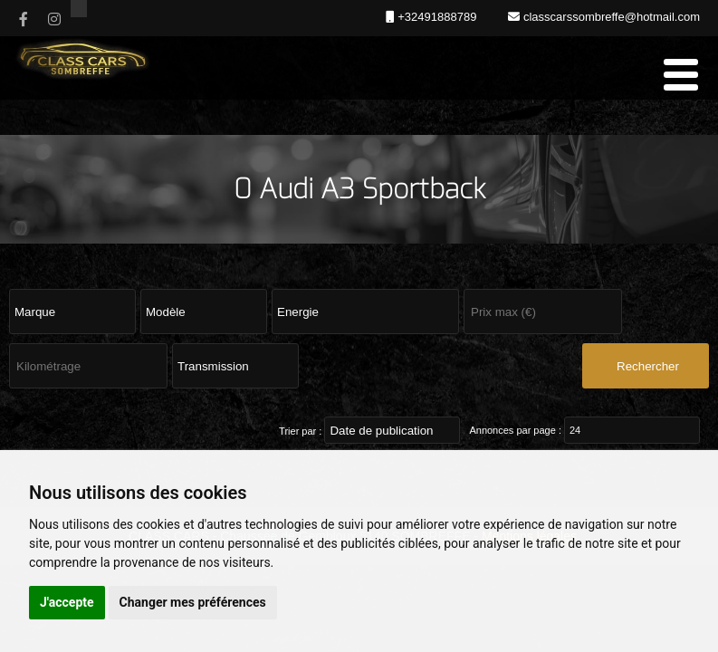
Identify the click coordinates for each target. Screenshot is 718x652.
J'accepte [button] (67, 602)
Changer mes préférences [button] (193, 602)
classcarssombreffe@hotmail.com (610, 17)
